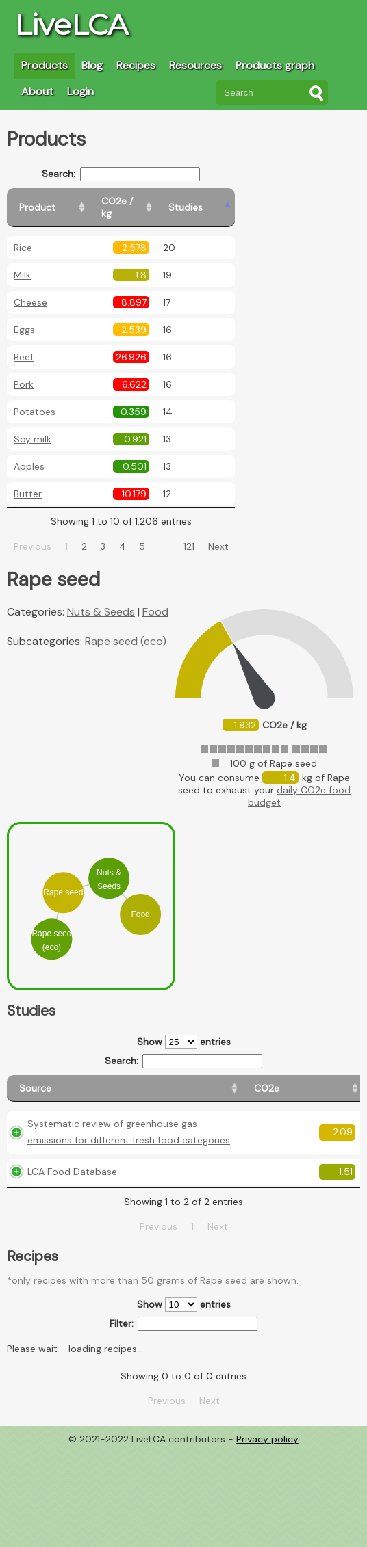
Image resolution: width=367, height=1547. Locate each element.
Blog (92, 65)
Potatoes (34, 399)
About (37, 91)
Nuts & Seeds (101, 599)
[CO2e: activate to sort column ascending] (129, 1082)
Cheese (30, 290)
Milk (22, 262)
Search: (137, 174)
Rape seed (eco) (125, 629)
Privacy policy (267, 1537)
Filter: (184, 1421)
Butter (28, 481)
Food (155, 599)
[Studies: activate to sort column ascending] (237, 201)
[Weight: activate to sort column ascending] (333, 1082)
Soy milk (32, 427)
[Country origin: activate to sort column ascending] (186, 1082)
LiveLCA (71, 24)
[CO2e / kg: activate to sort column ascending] (169, 201)
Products (44, 65)
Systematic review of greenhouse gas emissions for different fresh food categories (58, 1173)
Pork (24, 372)
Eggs (24, 317)
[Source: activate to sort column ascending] (55, 1082)
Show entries (184, 1029)
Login (80, 91)
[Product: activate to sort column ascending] (69, 201)
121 (205, 534)
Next (234, 534)
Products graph (275, 65)
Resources (195, 65)
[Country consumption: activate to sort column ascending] (261, 1082)
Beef (24, 345)
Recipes (135, 65)
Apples (29, 454)
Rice (23, 235)
